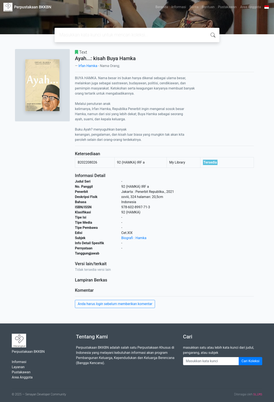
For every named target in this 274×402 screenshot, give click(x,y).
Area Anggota (250, 7)
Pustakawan (227, 7)
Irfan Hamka (87, 66)
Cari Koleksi (250, 361)
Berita (193, 7)
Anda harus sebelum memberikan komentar (115, 304)
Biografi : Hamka (133, 238)
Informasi (178, 7)
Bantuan (208, 7)
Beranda (161, 7)
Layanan (18, 367)
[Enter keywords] (211, 361)
